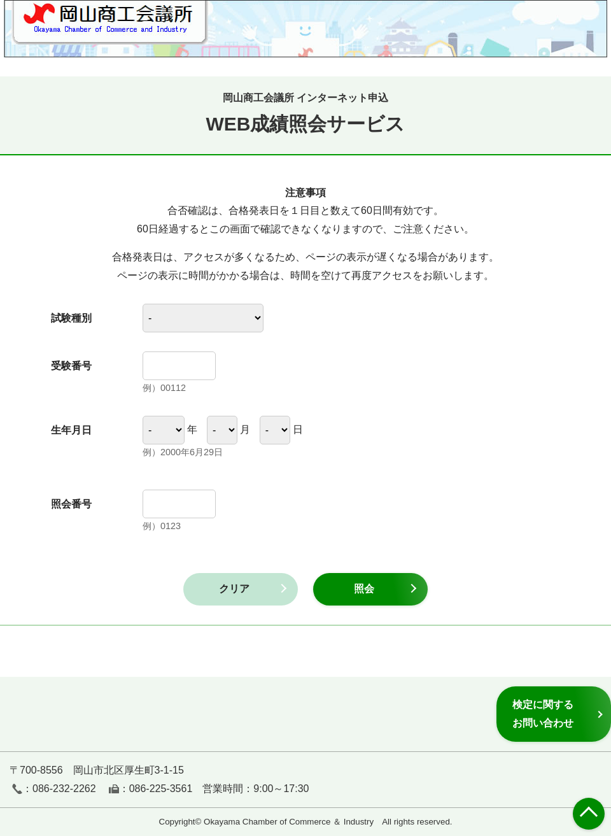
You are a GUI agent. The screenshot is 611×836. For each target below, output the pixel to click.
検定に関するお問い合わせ (542, 713)
